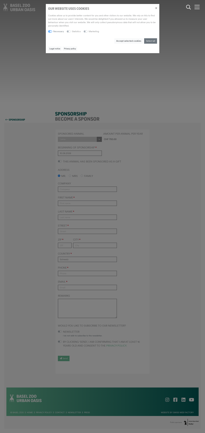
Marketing (94, 31)
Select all (150, 41)
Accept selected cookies (128, 41)
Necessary (58, 31)
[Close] (156, 8)
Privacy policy (70, 48)
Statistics (76, 31)
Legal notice (54, 48)
